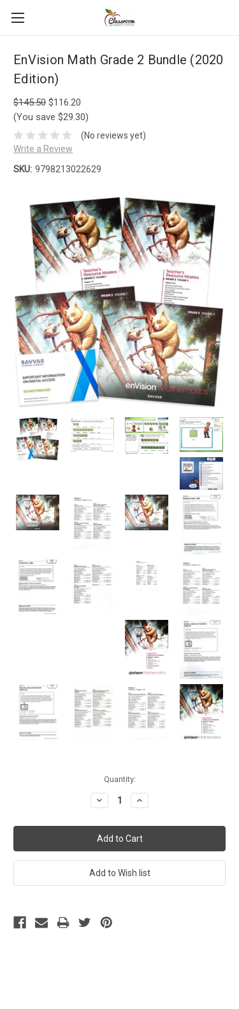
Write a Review (43, 149)
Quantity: (120, 779)
